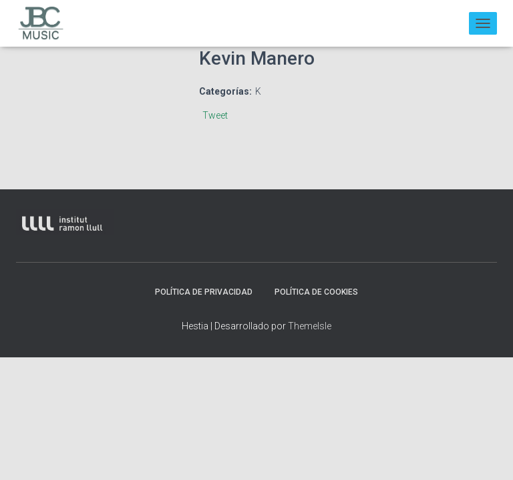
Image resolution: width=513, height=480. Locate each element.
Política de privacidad (203, 292)
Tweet (215, 115)
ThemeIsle (309, 326)
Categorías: (225, 91)
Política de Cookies (316, 292)
